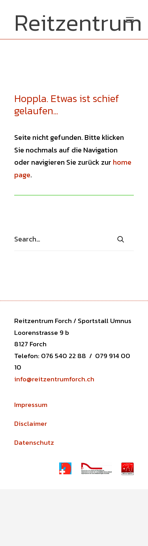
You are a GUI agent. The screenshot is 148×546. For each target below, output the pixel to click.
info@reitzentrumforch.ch (54, 379)
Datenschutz (34, 442)
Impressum (30, 404)
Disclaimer (30, 423)
